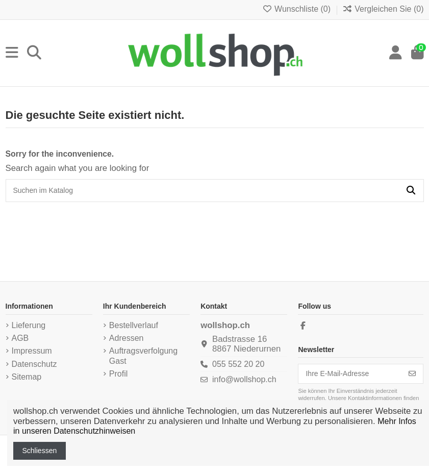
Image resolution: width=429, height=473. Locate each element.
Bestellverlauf (133, 325)
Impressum (32, 350)
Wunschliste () (297, 9)
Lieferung (29, 325)
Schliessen (39, 450)
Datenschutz (34, 364)
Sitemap (27, 376)
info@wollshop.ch (244, 379)
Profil (118, 373)
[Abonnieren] (412, 374)
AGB (20, 338)
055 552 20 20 (238, 364)
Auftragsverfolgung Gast (143, 355)
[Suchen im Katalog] (411, 190)
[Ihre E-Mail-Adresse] (350, 374)
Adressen (126, 338)
